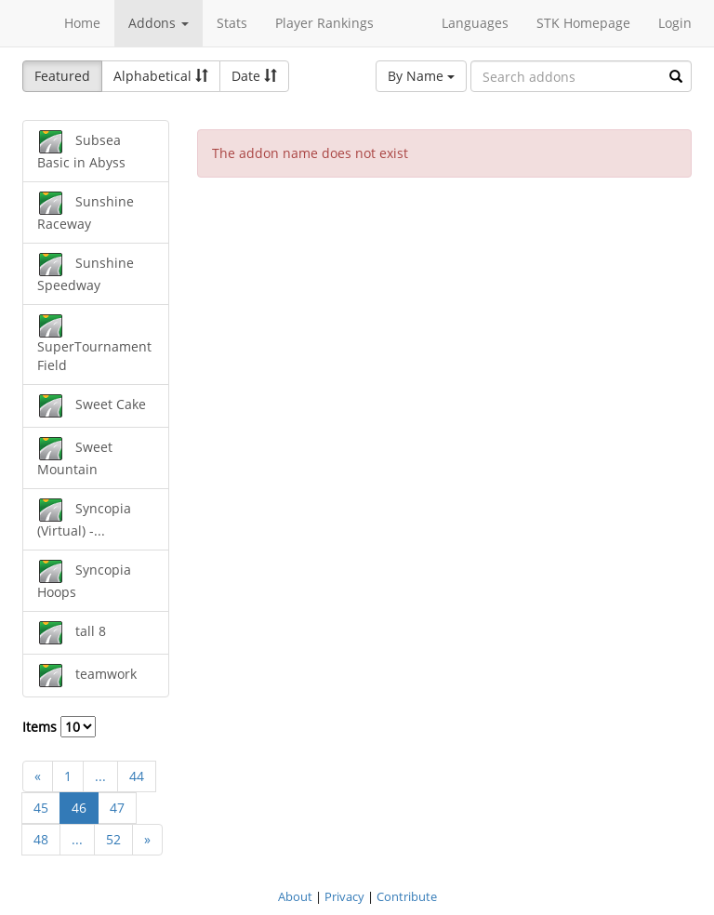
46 (79, 807)
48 (40, 839)
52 (113, 839)
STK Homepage (583, 23)
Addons (158, 23)
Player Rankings (324, 23)
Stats (232, 23)
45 (40, 807)
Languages (475, 23)
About (295, 896)
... (100, 776)
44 (136, 776)
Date (254, 76)
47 (117, 807)
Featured (62, 76)
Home (82, 23)
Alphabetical (160, 76)
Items (59, 726)
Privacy (344, 896)
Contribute (407, 896)
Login (675, 23)
